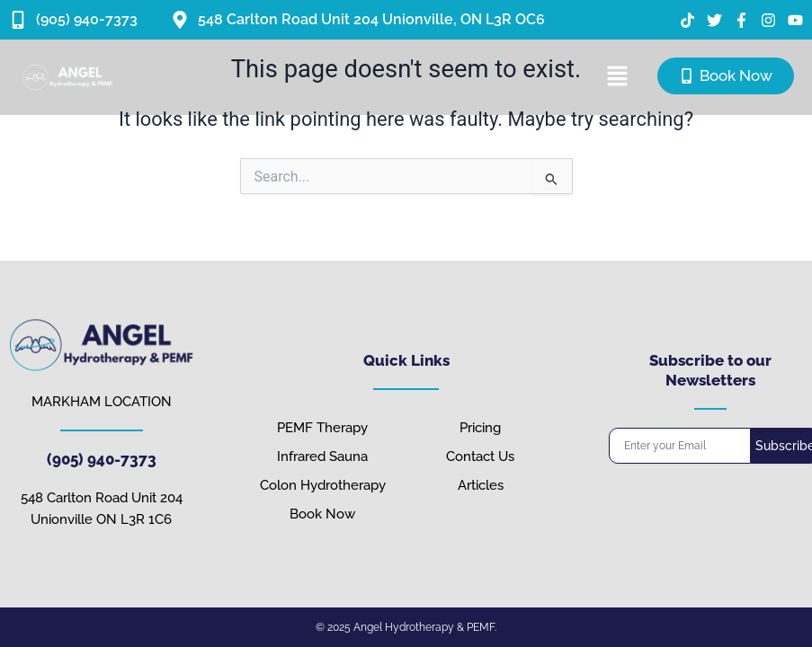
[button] (617, 77)
